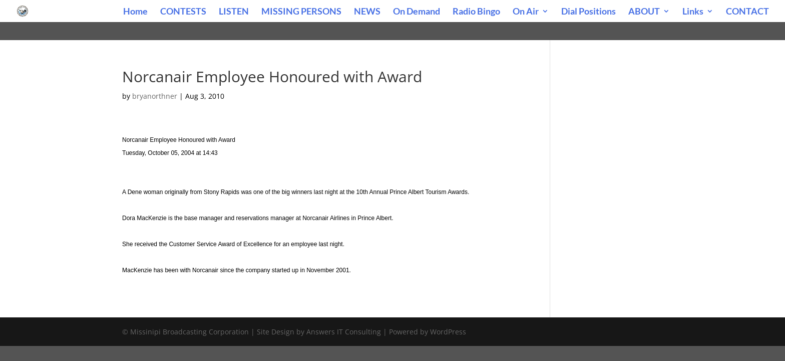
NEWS (367, 12)
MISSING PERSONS (301, 12)
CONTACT (747, 12)
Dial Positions (588, 12)
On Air (526, 12)
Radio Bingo (476, 12)
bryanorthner (154, 96)
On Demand (416, 12)
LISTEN (234, 12)
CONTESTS (183, 12)
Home (135, 12)
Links (692, 12)
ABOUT (644, 12)
